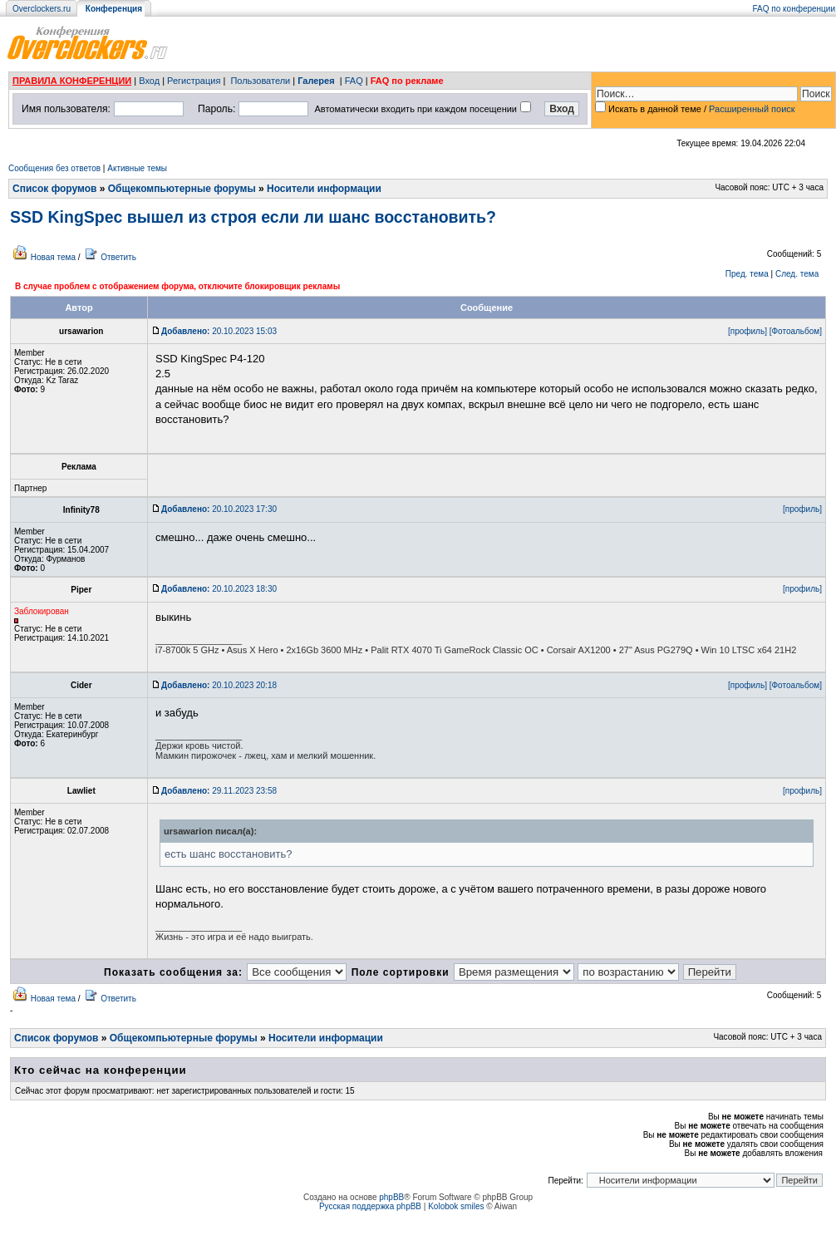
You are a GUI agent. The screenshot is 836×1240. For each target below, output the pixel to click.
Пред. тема (747, 273)
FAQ (354, 81)
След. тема (797, 273)
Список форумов (54, 188)
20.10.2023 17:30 (219, 509)
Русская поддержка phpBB (370, 1206)
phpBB (391, 1197)
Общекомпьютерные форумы (182, 188)
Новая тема (53, 257)
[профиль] (747, 331)
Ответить (118, 257)
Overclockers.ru (41, 8)
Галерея (316, 81)
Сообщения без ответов (54, 168)
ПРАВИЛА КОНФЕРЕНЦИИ (71, 81)
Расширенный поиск (752, 109)
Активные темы (137, 168)
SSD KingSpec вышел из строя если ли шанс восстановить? (253, 217)
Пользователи (260, 81)
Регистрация (193, 81)
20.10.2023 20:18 (219, 685)
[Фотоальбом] (796, 331)
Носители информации (324, 188)
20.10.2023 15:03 (219, 331)
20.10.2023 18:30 (219, 588)
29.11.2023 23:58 (219, 790)
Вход (149, 81)
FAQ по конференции (794, 8)
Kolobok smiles (456, 1206)
